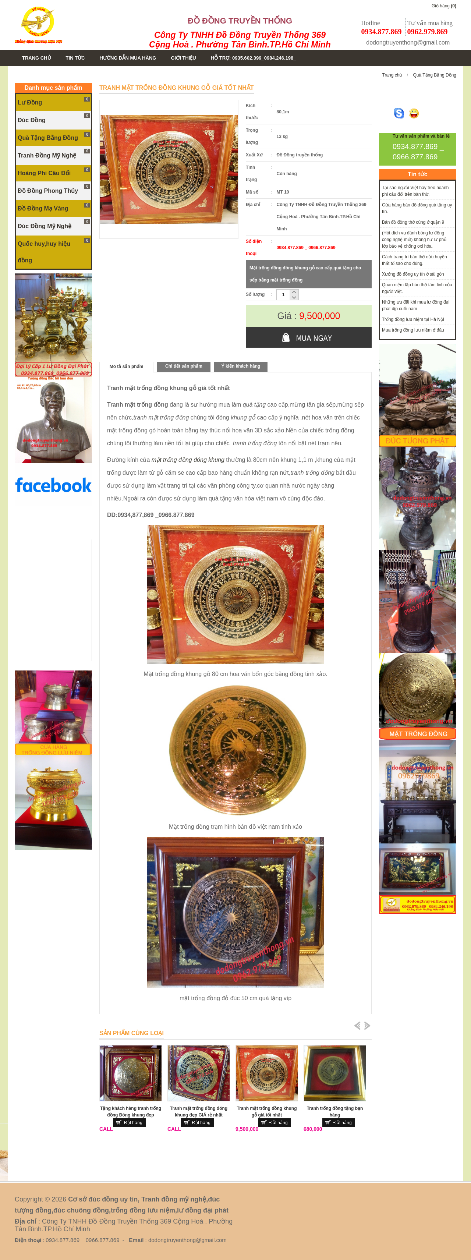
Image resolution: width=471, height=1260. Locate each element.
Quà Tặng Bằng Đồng (434, 75)
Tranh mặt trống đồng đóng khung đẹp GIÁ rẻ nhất (198, 1112)
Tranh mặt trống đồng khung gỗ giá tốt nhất (267, 1112)
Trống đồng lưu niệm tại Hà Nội (413, 319)
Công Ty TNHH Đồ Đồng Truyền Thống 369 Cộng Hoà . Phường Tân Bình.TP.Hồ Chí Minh (240, 39)
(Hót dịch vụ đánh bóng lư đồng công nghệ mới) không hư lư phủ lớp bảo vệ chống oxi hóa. (414, 239)
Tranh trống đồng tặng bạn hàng (335, 1112)
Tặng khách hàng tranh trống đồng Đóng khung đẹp (130, 1112)
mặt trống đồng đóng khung (188, 460)
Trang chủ (392, 75)
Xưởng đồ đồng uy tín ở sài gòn (413, 274)
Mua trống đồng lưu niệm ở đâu (413, 330)
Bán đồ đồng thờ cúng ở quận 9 (413, 222)
